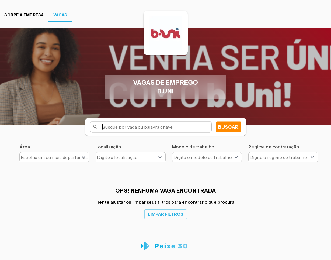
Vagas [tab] (60, 15)
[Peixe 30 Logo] (165, 246)
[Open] (83, 157)
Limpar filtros (165, 214)
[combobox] (54, 157)
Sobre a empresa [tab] (24, 15)
